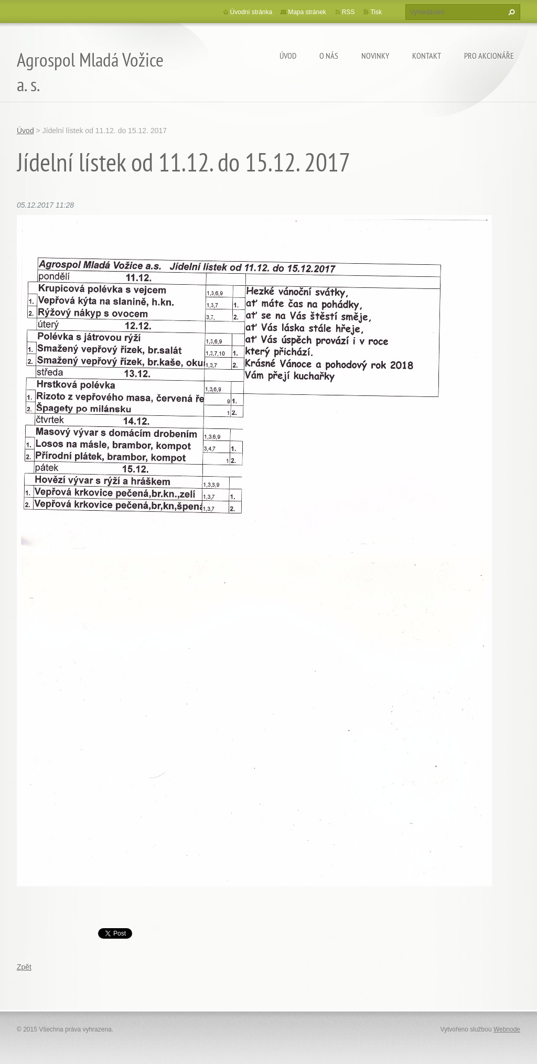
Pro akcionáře (489, 55)
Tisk (376, 12)
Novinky (375, 55)
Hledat (510, 12)
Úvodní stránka (251, 12)
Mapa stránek (307, 12)
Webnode (506, 1029)
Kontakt (426, 55)
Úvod (288, 55)
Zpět (24, 967)
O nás (328, 55)
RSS (348, 12)
